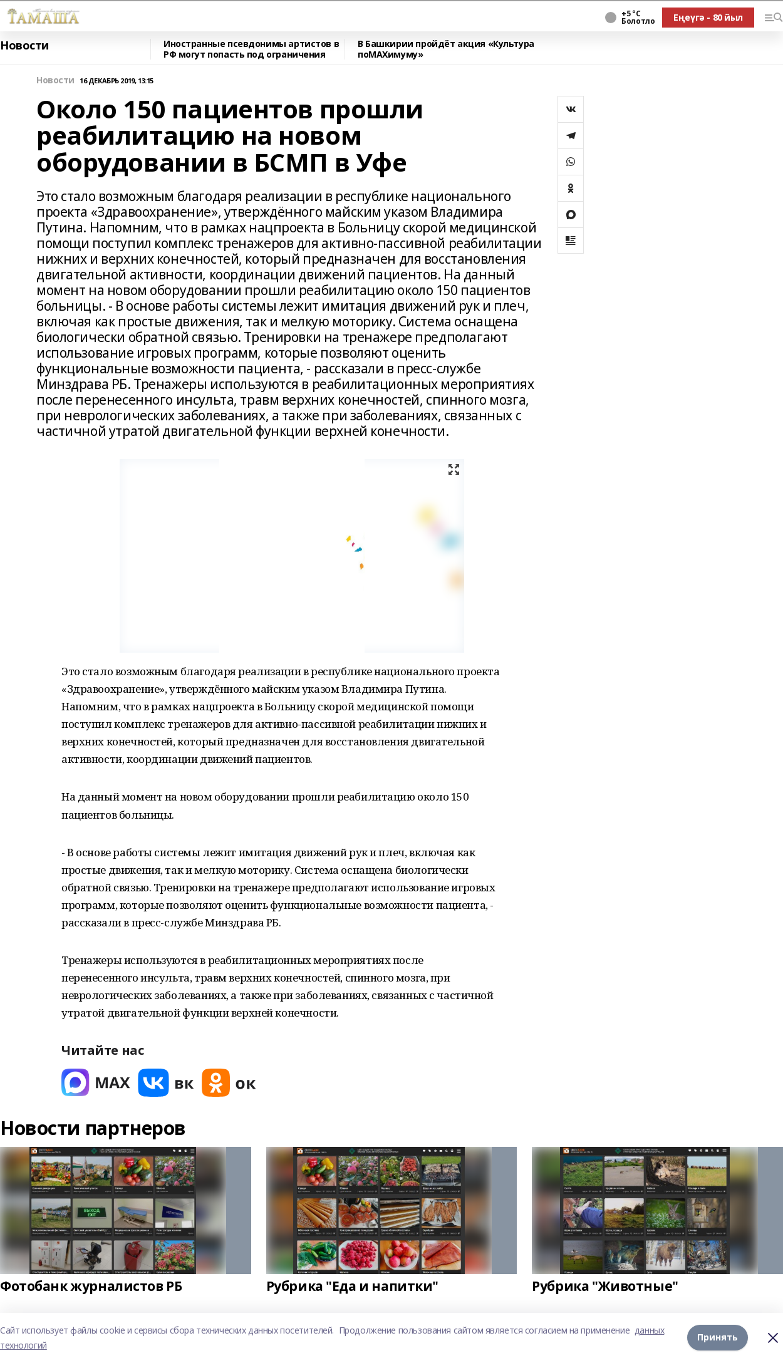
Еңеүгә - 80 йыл (708, 17)
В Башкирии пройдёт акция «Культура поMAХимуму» (446, 49)
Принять (717, 1338)
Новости (24, 46)
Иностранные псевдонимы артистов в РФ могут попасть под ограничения (251, 49)
